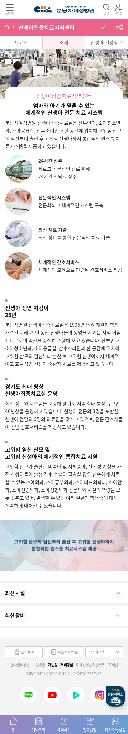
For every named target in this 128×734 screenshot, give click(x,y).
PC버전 (113, 665)
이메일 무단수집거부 (90, 665)
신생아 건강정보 (106, 42)
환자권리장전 (20, 665)
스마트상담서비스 (115, 696)
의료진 (21, 42)
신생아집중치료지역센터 (46, 27)
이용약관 (38, 665)
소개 (63, 42)
